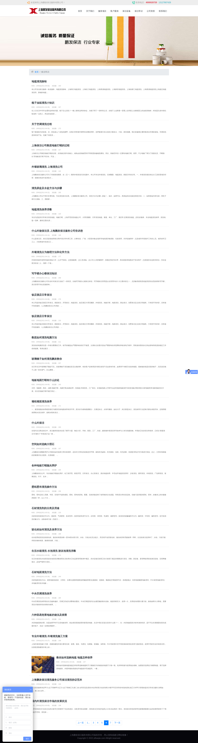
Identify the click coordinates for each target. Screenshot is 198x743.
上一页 (81, 723)
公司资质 (151, 11)
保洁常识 (139, 11)
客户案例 (114, 11)
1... (88, 723)
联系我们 (163, 11)
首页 (80, 11)
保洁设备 (126, 11)
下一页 (117, 723)
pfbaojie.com (99, 738)
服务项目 (102, 11)
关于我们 (90, 11)
